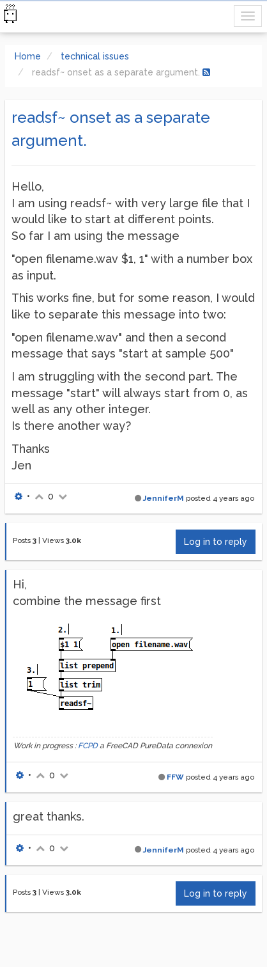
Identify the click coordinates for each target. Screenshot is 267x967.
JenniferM (163, 498)
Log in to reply (215, 542)
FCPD (88, 745)
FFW (175, 777)
